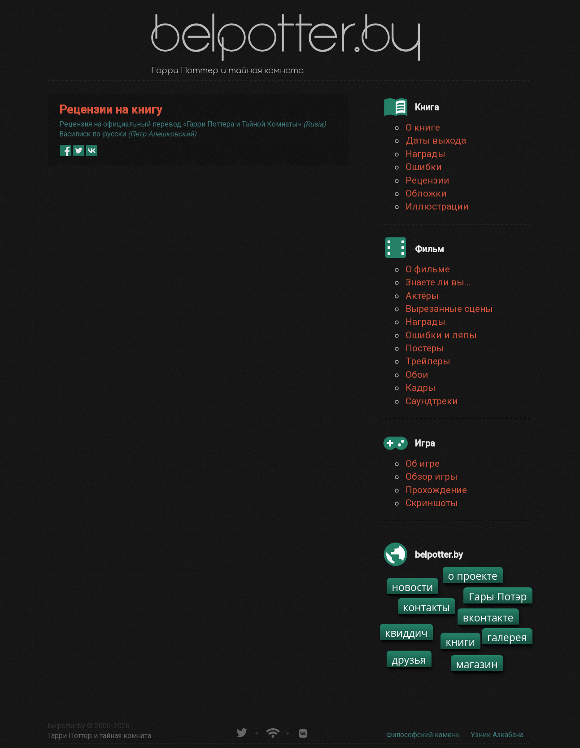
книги (460, 641)
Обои (417, 374)
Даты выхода (436, 140)
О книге (423, 127)
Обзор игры (432, 476)
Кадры (421, 387)
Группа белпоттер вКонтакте (303, 731)
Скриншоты (432, 503)
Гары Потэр (498, 596)
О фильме (428, 269)
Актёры (422, 295)
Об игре (423, 463)
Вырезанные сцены (449, 308)
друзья (409, 659)
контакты (426, 607)
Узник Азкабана (497, 735)
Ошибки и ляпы (441, 335)
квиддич (406, 633)
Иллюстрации (437, 206)
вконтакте (488, 617)
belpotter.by (66, 726)
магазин (477, 664)
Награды (425, 154)
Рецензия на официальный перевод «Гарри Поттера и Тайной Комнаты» (192, 124)
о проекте (473, 576)
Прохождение (436, 490)
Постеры (425, 348)
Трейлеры (428, 361)
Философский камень (423, 735)
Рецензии (427, 180)
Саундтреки (432, 401)
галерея (507, 637)
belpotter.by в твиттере (241, 731)
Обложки (426, 193)
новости (412, 587)
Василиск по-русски (127, 134)
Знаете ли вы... (438, 282)
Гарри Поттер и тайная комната (99, 735)
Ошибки (424, 167)
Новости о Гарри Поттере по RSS (272, 731)
